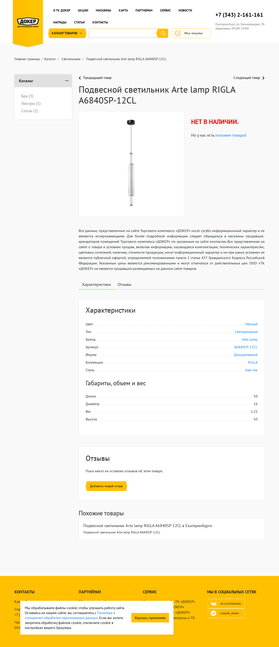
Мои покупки (191, 33)
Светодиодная (246, 331)
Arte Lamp (250, 339)
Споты (29, 110)
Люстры (31, 103)
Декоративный (246, 354)
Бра (27, 96)
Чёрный (251, 324)
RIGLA (253, 362)
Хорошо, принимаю (150, 617)
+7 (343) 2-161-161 (239, 15)
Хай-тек (251, 370)
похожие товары (230, 135)
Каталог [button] (67, 33)
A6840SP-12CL (246, 347)
